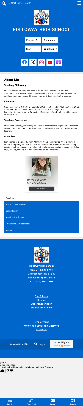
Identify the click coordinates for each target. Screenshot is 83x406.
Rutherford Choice (41, 307)
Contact (52, 402)
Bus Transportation (41, 303)
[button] (33, 40)
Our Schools (41, 296)
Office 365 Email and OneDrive (41, 325)
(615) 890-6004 (46, 277)
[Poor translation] (9, 371)
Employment (41, 321)
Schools (9, 402)
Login (39, 344)
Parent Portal (31, 402)
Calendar (41, 329)
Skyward (41, 300)
